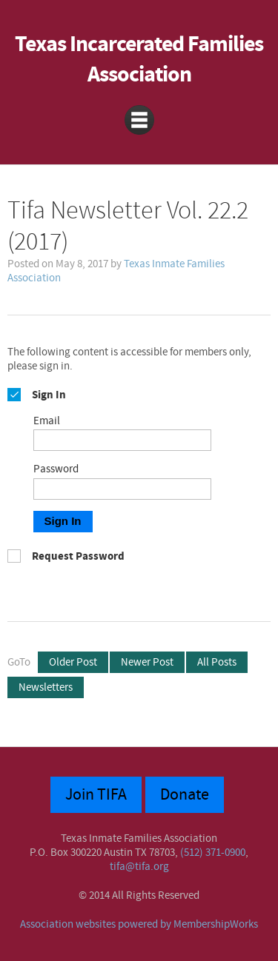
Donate (184, 795)
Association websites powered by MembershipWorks (139, 924)
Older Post (73, 662)
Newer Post (147, 662)
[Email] (122, 440)
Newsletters (46, 687)
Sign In (63, 521)
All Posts (216, 662)
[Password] (122, 489)
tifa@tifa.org (139, 867)
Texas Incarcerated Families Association (139, 60)
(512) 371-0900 (212, 853)
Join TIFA (96, 795)
